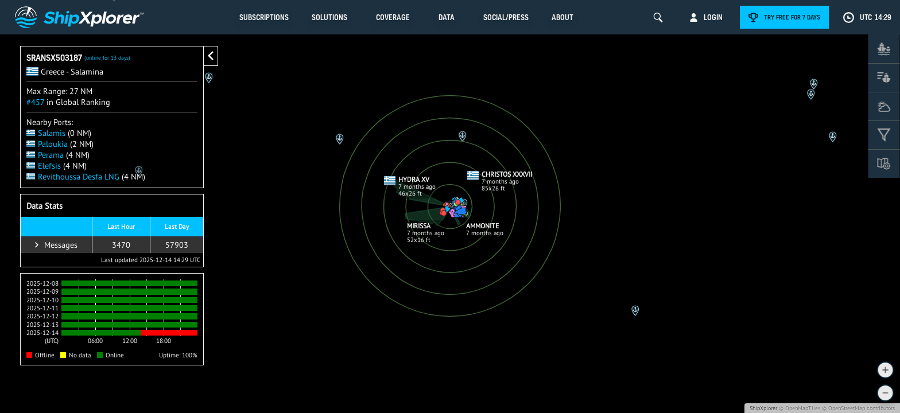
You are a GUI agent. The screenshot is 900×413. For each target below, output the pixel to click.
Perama (45, 154)
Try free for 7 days (792, 17)
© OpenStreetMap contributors (858, 408)
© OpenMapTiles (799, 408)
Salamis (45, 132)
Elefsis (43, 165)
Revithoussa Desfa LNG (72, 176)
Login (713, 17)
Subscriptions (264, 17)
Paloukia (47, 143)
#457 (35, 101)
